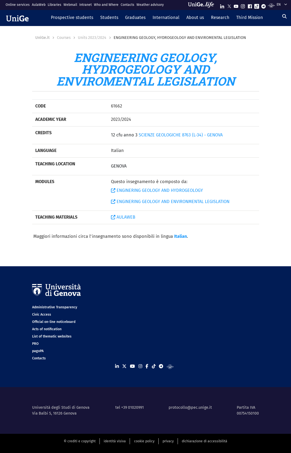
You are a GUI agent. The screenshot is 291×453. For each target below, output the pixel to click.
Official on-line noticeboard (53, 322)
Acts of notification (47, 329)
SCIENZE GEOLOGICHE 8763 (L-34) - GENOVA (181, 135)
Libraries (54, 5)
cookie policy (144, 441)
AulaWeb (38, 5)
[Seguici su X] (229, 5)
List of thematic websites (52, 336)
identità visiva (115, 441)
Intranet (85, 5)
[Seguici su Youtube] (236, 5)
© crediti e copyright (80, 441)
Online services (18, 5)
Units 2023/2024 (92, 37)
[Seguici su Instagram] (243, 5)
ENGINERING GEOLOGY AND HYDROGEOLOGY (157, 190)
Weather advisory (150, 5)
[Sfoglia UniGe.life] (202, 5)
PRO (35, 344)
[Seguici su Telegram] (263, 5)
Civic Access (41, 314)
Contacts (127, 5)
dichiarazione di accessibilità (204, 441)
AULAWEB (123, 217)
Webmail (70, 5)
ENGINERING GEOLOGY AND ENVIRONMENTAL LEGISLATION (170, 201)
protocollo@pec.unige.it (190, 407)
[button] (72, 18)
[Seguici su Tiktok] (256, 5)
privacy (168, 441)
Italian (180, 236)
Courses (64, 37)
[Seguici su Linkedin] (222, 5)
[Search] (284, 16)
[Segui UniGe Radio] (271, 5)
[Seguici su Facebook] (250, 5)
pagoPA (38, 351)
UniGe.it (42, 37)
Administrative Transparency (54, 307)
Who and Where (106, 5)
